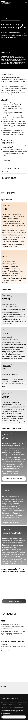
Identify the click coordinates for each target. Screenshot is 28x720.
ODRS (5, 333)
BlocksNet (6, 397)
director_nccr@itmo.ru (7, 650)
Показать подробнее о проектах (14, 478)
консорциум (8, 178)
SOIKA (5, 369)
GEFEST (6, 299)
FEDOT (5, 209)
